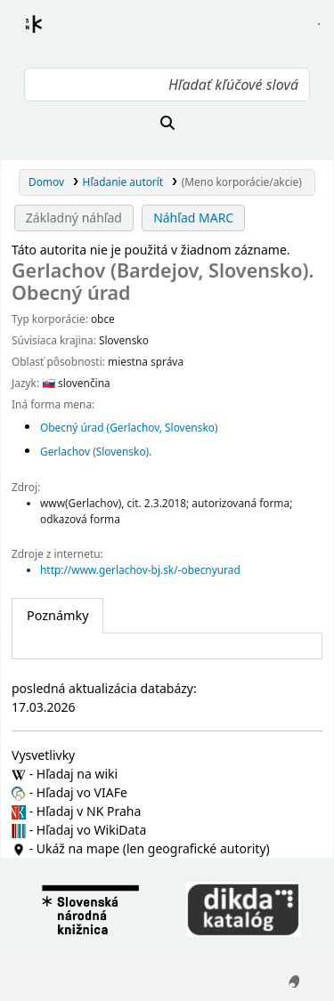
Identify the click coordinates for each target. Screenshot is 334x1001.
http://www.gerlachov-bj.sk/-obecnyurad (140, 569)
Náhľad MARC (193, 217)
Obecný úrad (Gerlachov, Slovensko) (129, 427)
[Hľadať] (167, 123)
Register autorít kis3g (50, 34)
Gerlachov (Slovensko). (95, 451)
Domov (46, 181)
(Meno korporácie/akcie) (242, 181)
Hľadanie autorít (123, 181)
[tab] (57, 616)
